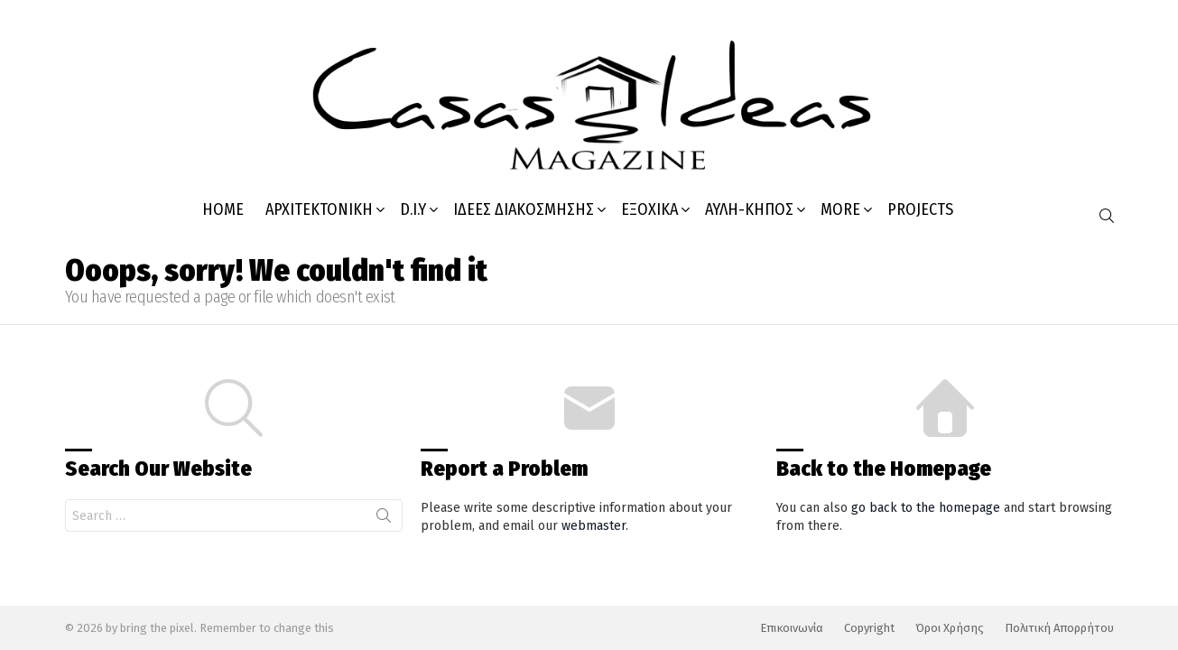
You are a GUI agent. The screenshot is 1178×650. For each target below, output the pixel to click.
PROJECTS (920, 209)
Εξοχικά (649, 209)
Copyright (869, 628)
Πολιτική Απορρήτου (1059, 628)
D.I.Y (413, 209)
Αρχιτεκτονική (319, 209)
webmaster (593, 526)
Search (384, 519)
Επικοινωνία (791, 628)
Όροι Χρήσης (949, 628)
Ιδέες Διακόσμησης (523, 209)
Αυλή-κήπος (749, 209)
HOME (223, 209)
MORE (840, 209)
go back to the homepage (925, 507)
